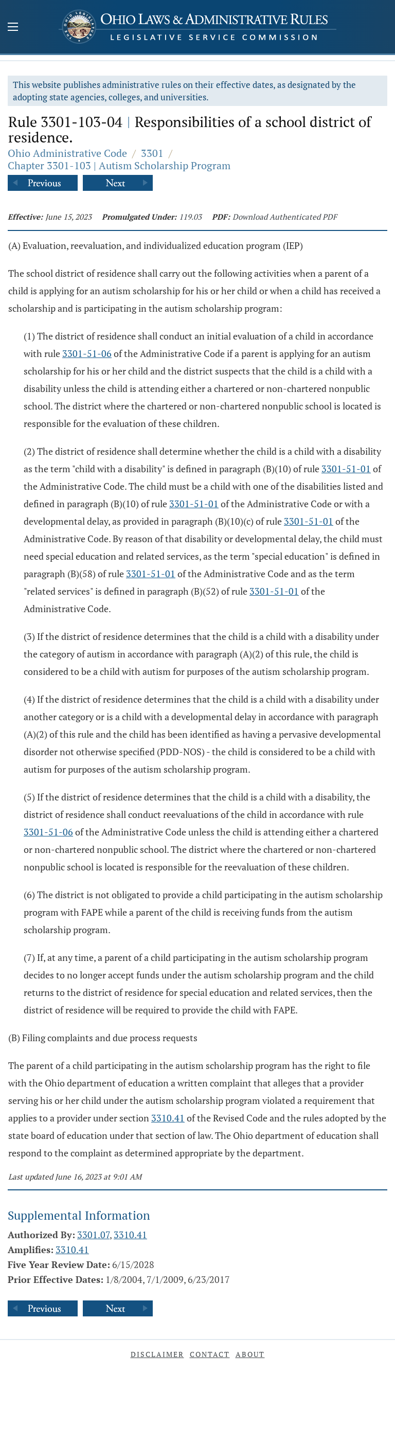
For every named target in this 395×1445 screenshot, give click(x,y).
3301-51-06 (87, 353)
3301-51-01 (346, 468)
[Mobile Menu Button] (13, 28)
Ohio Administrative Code (67, 153)
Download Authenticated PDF (284, 216)
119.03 (190, 216)
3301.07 (93, 1234)
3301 (152, 153)
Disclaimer (157, 1354)
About (250, 1354)
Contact (210, 1354)
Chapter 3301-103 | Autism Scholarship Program (119, 165)
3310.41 (168, 1118)
